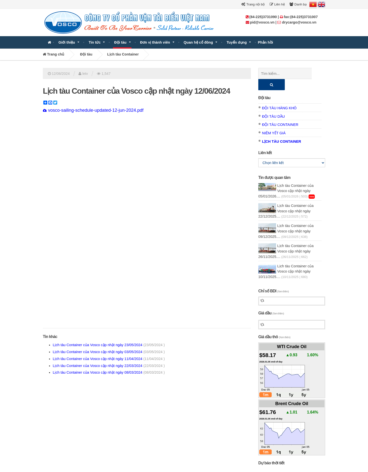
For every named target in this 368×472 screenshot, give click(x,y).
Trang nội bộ (252, 4)
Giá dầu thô (274, 326)
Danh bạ (298, 4)
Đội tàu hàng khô (279, 97)
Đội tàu (120, 42)
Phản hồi (265, 42)
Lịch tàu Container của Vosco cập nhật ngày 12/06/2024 (136, 90)
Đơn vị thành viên (155, 42)
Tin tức (95, 42)
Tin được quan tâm (274, 166)
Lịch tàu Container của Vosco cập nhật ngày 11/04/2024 (109, 359)
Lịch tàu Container (123, 54)
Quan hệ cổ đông (198, 42)
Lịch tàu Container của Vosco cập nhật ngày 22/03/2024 (109, 366)
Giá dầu (271, 302)
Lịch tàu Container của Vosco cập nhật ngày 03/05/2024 (109, 352)
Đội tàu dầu (273, 105)
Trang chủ (53, 54)
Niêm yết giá (274, 122)
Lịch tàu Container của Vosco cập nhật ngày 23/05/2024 (109, 345)
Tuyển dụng (237, 42)
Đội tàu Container (280, 113)
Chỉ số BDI (273, 280)
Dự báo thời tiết (271, 452)
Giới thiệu (66, 42)
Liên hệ (277, 4)
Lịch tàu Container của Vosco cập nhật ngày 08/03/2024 (109, 372)
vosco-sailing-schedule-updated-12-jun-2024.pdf (93, 110)
